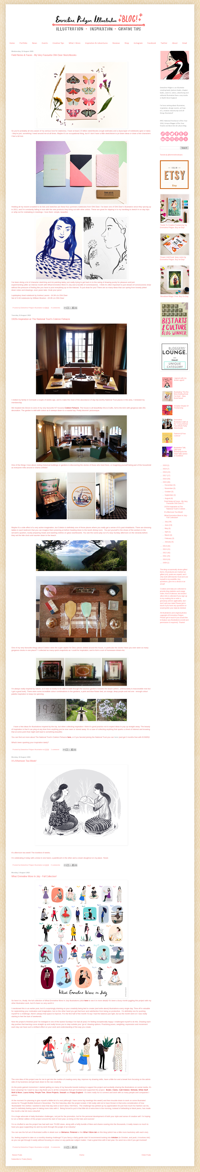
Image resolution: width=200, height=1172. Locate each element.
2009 (165, 563)
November (169, 488)
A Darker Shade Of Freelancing (181, 407)
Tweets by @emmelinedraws (171, 155)
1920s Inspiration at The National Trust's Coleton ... (175, 508)
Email (184, 43)
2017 (165, 476)
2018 (165, 472)
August (168, 498)
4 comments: (56, 308)
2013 (165, 549)
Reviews (116, 43)
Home (12, 43)
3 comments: (56, 865)
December (169, 485)
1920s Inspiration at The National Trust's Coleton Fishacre (40, 319)
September (169, 495)
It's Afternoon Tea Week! (24, 761)
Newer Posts (17, 1155)
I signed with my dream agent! (180, 379)
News (34, 43)
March (167, 535)
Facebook (151, 43)
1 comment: (55, 749)
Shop (127, 43)
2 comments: (56, 1147)
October (168, 492)
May (166, 528)
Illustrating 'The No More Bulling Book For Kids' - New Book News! (181, 395)
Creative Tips (58, 43)
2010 (165, 559)
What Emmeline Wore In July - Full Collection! (34, 876)
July (166, 522)
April (167, 532)
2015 (165, 482)
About (175, 43)
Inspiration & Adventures (96, 43)
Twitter (164, 43)
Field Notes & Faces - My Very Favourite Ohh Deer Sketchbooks (43, 55)
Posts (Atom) (27, 1159)
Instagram (138, 43)
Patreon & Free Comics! (180, 435)
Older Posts (146, 1155)
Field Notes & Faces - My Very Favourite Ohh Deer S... (176, 502)
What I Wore (74, 43)
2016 (165, 479)
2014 (165, 546)
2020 (165, 465)
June (167, 525)
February (168, 538)
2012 (165, 553)
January (168, 542)
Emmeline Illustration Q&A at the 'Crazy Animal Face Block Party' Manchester (181, 424)
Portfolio (23, 43)
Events (45, 43)
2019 (165, 469)
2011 (165, 556)
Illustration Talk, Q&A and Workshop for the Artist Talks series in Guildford (180, 452)
